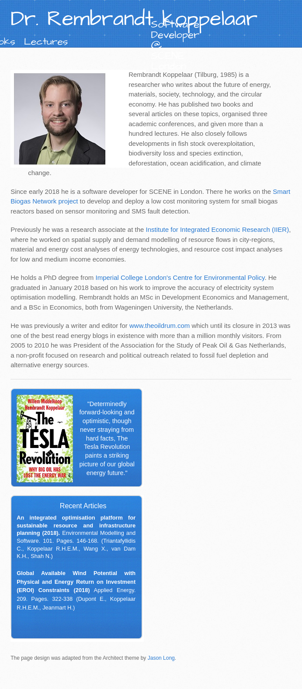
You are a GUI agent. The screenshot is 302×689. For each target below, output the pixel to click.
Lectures (46, 41)
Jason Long (161, 658)
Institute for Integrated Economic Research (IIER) (217, 229)
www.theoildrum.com (159, 325)
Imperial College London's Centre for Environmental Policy (179, 277)
